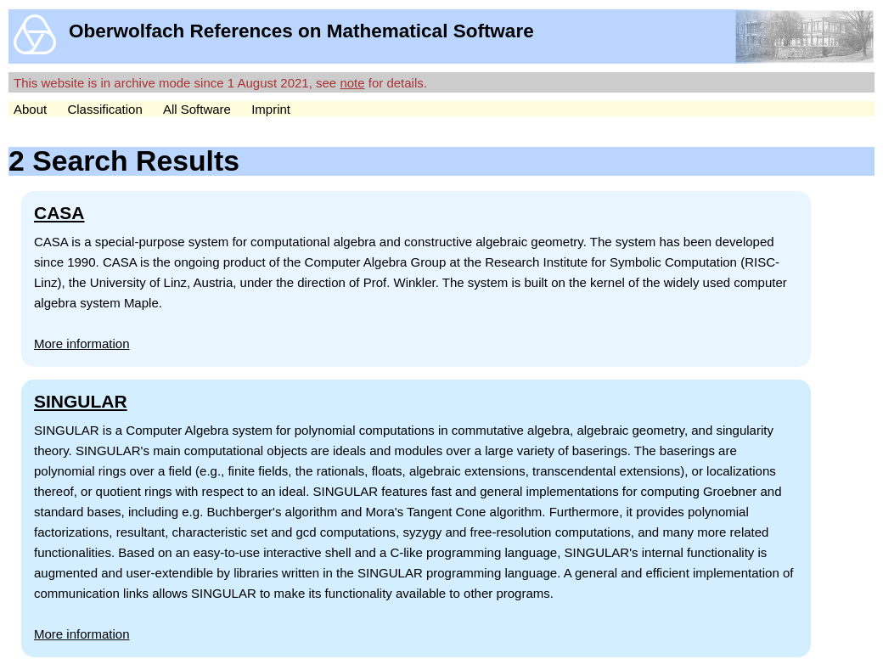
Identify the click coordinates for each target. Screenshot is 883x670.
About (30, 109)
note (352, 83)
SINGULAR (80, 401)
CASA (59, 212)
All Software (197, 109)
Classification (104, 109)
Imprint (270, 109)
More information (82, 343)
